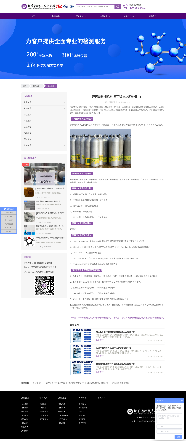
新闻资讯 (82, 404)
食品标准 (61, 404)
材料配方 (43, 408)
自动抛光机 (37, 383)
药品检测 (44, 127)
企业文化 (82, 412)
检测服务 (56, 16)
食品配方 (43, 404)
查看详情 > (100, 340)
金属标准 (61, 412)
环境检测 (44, 121)
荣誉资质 (82, 415)
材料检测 (44, 108)
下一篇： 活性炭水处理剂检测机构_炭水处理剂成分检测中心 (139, 318)
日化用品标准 (63, 415)
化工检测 (51, 86)
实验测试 (44, 139)
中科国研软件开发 (76, 383)
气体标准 (61, 423)
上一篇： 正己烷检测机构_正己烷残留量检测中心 (91, 318)
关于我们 (127, 16)
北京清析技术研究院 (120, 383)
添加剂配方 (44, 412)
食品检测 (44, 115)
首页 (33, 16)
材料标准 (61, 408)
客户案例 (82, 423)
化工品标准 (62, 419)
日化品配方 (44, 415)
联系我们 (153, 16)
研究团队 (82, 419)
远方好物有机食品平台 (55, 383)
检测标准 (103, 16)
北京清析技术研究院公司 (97, 383)
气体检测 (44, 133)
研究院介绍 (83, 408)
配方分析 (80, 16)
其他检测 (44, 145)
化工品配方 (44, 419)
